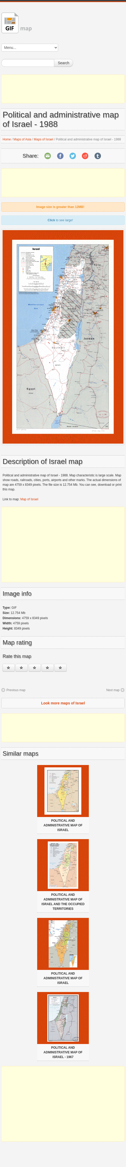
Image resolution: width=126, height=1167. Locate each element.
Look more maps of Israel (63, 703)
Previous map (15, 690)
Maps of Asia (22, 139)
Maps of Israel (43, 139)
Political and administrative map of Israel (63, 825)
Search (63, 63)
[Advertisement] (63, 89)
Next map (113, 690)
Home (7, 139)
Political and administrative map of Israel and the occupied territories (63, 902)
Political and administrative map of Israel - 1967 (63, 1052)
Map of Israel (29, 499)
